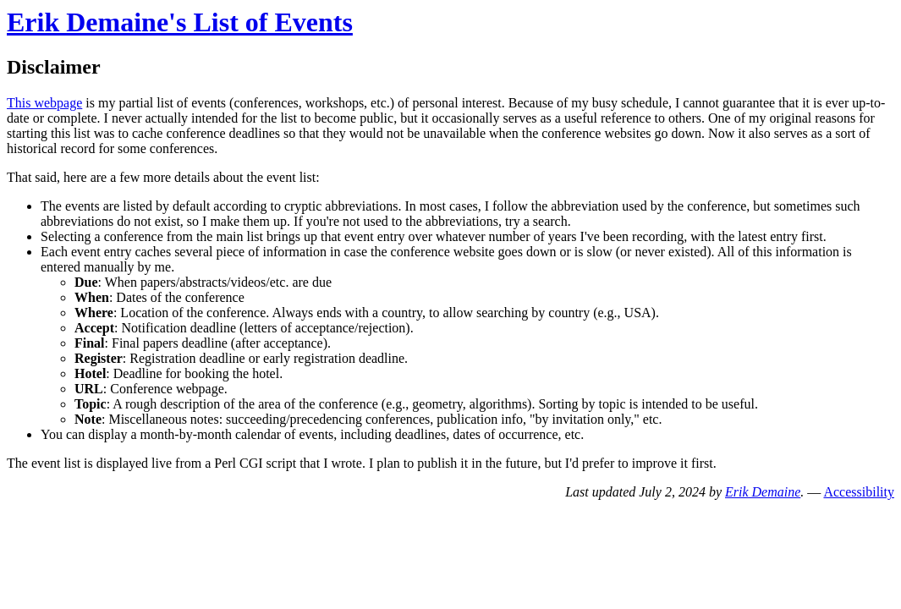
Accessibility (858, 492)
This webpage (44, 103)
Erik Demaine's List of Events (180, 22)
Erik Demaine (762, 492)
